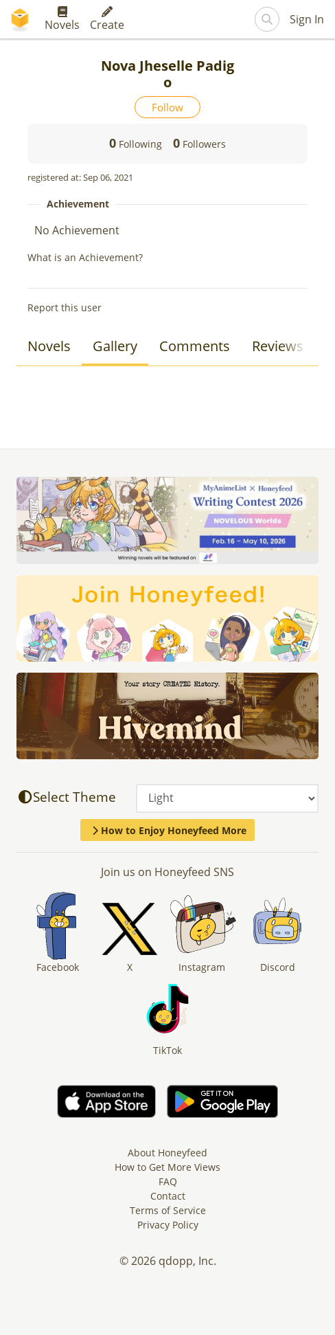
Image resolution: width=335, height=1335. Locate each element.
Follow (167, 107)
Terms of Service (168, 1210)
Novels (62, 19)
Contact (167, 1195)
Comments (194, 346)
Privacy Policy (167, 1224)
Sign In (307, 19)
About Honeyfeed (167, 1152)
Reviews (277, 346)
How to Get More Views (167, 1167)
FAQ (168, 1181)
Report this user (64, 307)
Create (107, 19)
